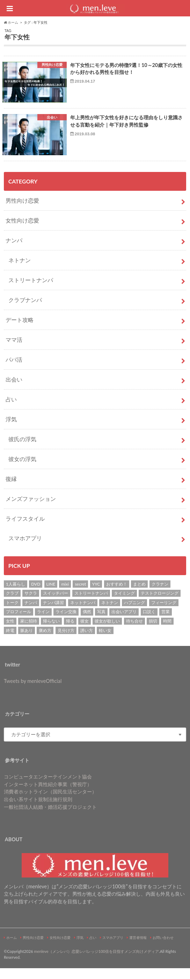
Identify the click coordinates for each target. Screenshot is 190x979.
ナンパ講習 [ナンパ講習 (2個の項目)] (53, 613)
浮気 (11, 430)
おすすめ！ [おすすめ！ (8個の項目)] (116, 594)
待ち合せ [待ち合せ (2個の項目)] (134, 631)
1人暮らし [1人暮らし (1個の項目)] (15, 594)
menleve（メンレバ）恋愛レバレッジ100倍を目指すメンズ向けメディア (96, 962)
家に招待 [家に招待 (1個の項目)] (28, 631)
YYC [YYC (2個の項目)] (96, 594)
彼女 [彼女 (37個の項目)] (84, 631)
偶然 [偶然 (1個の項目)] (87, 622)
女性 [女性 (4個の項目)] (10, 631)
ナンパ (14, 251)
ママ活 (14, 350)
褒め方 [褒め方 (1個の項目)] (45, 640)
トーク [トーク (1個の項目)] (12, 613)
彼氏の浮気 (22, 449)
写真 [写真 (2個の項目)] (101, 622)
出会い (14, 390)
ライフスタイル (25, 529)
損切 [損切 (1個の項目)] (153, 631)
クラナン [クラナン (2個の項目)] (160, 594)
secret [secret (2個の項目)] (80, 594)
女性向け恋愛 (22, 231)
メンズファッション (31, 509)
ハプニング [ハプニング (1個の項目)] (134, 613)
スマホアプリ (25, 548)
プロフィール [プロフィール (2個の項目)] (18, 622)
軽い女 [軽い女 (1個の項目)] (105, 640)
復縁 (11, 489)
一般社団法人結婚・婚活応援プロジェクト (50, 817)
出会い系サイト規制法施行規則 (38, 810)
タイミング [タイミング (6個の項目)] (124, 604)
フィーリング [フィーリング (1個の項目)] (163, 613)
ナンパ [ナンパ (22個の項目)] (30, 613)
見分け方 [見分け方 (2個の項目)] (66, 640)
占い (11, 410)
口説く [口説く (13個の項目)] (149, 622)
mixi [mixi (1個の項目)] (65, 594)
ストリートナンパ (30, 290)
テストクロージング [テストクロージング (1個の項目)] (159, 604)
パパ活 (14, 370)
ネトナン (19, 271)
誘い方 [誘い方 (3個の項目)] (86, 640)
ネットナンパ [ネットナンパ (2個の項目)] (82, 613)
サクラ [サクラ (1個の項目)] (30, 604)
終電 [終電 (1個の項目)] (10, 640)
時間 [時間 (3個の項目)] (167, 631)
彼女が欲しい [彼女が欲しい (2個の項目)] (107, 631)
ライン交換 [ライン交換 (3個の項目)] (66, 622)
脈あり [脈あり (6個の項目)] (26, 640)
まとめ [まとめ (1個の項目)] (139, 594)
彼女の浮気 (22, 469)
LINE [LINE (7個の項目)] (51, 594)
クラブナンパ (25, 310)
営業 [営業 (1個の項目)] (165, 622)
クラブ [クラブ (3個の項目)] (12, 604)
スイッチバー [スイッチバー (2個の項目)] (55, 604)
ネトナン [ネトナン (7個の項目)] (109, 613)
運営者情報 (138, 948)
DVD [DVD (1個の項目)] (35, 594)
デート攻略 (20, 330)
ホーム (11, 948)
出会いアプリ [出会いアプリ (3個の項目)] (124, 622)
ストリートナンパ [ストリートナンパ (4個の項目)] (91, 604)
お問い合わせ (163, 948)
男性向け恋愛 (22, 211)
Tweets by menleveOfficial (32, 692)
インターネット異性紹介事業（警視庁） (48, 795)
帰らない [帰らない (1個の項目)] (51, 631)
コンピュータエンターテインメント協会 (48, 787)
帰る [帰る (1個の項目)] (70, 631)
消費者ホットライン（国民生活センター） (50, 802)
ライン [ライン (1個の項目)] (43, 622)
